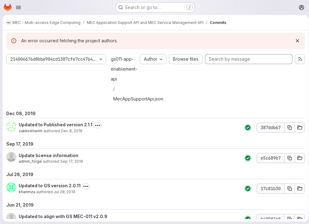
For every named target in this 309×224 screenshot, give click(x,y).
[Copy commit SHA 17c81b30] (287, 189)
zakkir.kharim (30, 130)
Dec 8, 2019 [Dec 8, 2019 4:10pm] (71, 130)
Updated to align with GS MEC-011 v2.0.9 (63, 216)
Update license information (48, 155)
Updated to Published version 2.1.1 (55, 124)
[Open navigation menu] (18, 7)
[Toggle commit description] (98, 125)
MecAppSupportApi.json (138, 98)
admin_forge (30, 161)
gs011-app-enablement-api (124, 69)
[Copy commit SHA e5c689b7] (287, 158)
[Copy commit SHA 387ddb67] (287, 128)
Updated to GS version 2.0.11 (50, 185)
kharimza (27, 191)
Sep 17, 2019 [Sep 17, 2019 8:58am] (71, 161)
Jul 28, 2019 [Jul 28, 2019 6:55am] (64, 191)
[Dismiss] (295, 40)
